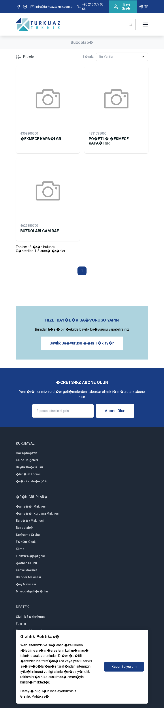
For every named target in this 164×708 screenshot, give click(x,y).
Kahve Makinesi (27, 570)
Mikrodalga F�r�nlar (32, 591)
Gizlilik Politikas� (34, 696)
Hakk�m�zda (27, 453)
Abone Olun (115, 411)
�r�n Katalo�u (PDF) (32, 481)
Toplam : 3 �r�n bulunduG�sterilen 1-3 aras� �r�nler (40, 249)
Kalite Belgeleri (27, 460)
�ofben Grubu (26, 563)
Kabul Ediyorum (124, 666)
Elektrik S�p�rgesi (30, 556)
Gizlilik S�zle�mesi (31, 617)
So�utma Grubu (28, 535)
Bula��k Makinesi (30, 520)
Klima (20, 549)
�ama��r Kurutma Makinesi (38, 513)
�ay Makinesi (26, 584)
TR (143, 7)
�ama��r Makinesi (31, 506)
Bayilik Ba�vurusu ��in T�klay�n (82, 343)
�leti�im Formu (28, 474)
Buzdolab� (24, 527)
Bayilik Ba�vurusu (29, 467)
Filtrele (25, 56)
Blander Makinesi (28, 577)
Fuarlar (21, 624)
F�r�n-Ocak (26, 542)
